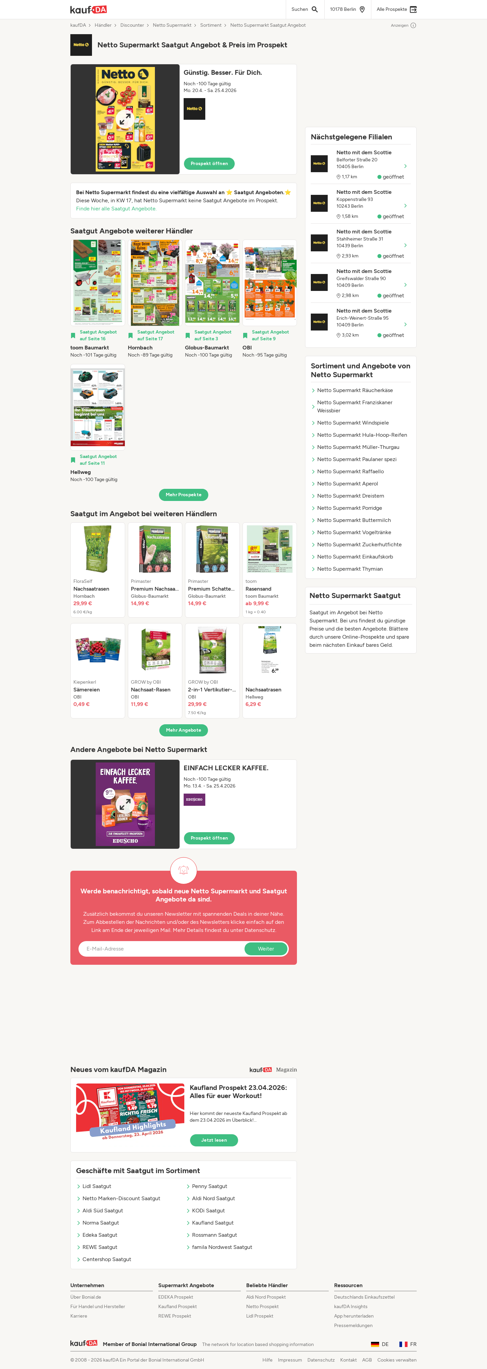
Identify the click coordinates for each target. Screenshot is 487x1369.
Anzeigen (404, 25)
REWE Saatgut (96, 1247)
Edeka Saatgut (96, 1235)
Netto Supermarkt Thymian (347, 569)
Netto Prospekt (262, 1306)
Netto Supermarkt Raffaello (347, 471)
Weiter (266, 948)
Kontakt (348, 1360)
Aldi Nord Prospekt (266, 1297)
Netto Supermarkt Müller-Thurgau (355, 447)
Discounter (132, 25)
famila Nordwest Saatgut (219, 1247)
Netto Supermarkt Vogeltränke (351, 532)
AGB (367, 1360)
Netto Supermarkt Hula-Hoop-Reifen (359, 435)
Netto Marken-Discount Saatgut (118, 1198)
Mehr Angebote (184, 730)
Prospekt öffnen (209, 163)
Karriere (78, 1316)
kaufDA (78, 25)
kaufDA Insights (351, 1306)
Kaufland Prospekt (177, 1306)
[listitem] (97, 299)
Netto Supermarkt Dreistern (347, 496)
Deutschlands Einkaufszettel (364, 1297)
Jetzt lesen (214, 1140)
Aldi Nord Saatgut (210, 1198)
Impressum (290, 1360)
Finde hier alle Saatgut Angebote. (116, 208)
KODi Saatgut (205, 1210)
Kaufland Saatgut (210, 1222)
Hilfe (267, 1360)
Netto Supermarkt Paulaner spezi (354, 459)
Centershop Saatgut (103, 1259)
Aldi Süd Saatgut (99, 1210)
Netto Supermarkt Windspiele (350, 422)
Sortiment (211, 25)
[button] (183, 119)
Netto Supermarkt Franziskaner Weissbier (351, 406)
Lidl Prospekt (259, 1316)
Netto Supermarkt (172, 25)
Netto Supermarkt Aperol (344, 483)
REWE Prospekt (174, 1316)
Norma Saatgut (97, 1222)
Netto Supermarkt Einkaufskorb (352, 556)
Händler (103, 25)
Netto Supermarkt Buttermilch (351, 520)
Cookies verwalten (397, 1360)
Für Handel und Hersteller (97, 1306)
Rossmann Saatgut (211, 1235)
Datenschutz (260, 930)
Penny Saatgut (206, 1186)
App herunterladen (354, 1316)
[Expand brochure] (125, 119)
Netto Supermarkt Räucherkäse (352, 390)
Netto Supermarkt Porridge (346, 508)
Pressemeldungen (353, 1325)
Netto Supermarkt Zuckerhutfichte (356, 544)
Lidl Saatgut (93, 1186)
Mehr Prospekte (184, 495)
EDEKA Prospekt (175, 1297)
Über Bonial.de (85, 1297)
